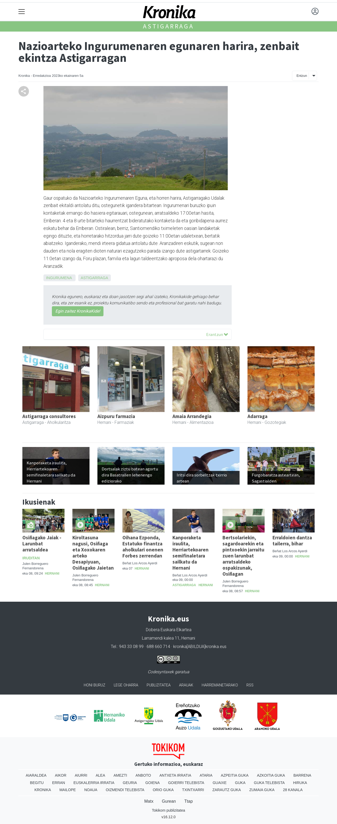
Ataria (206, 775)
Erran (58, 783)
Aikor (60, 775)
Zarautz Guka (226, 790)
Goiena (152, 783)
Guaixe (220, 783)
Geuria (130, 783)
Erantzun (217, 334)
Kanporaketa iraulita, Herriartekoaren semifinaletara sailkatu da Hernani (190, 552)
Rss (250, 685)
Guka (240, 783)
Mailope (68, 790)
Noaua (90, 790)
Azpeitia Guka (235, 775)
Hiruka (300, 783)
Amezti (120, 775)
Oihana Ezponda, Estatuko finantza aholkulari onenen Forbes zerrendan (142, 546)
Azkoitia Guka (271, 775)
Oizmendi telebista (125, 790)
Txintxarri (193, 790)
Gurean (169, 801)
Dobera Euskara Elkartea (168, 629)
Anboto (143, 775)
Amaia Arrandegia (191, 416)
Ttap (188, 801)
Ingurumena (59, 278)
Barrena (302, 775)
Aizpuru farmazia (116, 416)
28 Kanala (293, 790)
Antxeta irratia (175, 775)
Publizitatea (159, 685)
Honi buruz (94, 685)
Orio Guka (163, 790)
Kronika (42, 790)
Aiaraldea (36, 775)
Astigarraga (168, 26)
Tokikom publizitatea (168, 810)
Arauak (186, 685)
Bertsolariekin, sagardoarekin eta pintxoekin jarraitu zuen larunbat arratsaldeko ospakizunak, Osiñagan (243, 555)
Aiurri (81, 775)
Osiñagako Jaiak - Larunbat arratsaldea (41, 543)
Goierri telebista (186, 783)
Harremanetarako (220, 685)
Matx (148, 801)
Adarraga (257, 416)
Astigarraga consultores (49, 416)
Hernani (52, 573)
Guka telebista (269, 783)
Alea (100, 775)
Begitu (37, 783)
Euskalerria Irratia (93, 783)
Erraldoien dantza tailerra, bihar (292, 540)
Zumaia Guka (262, 790)
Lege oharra (126, 685)
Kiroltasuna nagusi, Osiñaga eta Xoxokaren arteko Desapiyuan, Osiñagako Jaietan (93, 552)
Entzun (301, 76)
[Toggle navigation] (21, 11)
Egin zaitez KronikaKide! (77, 311)
